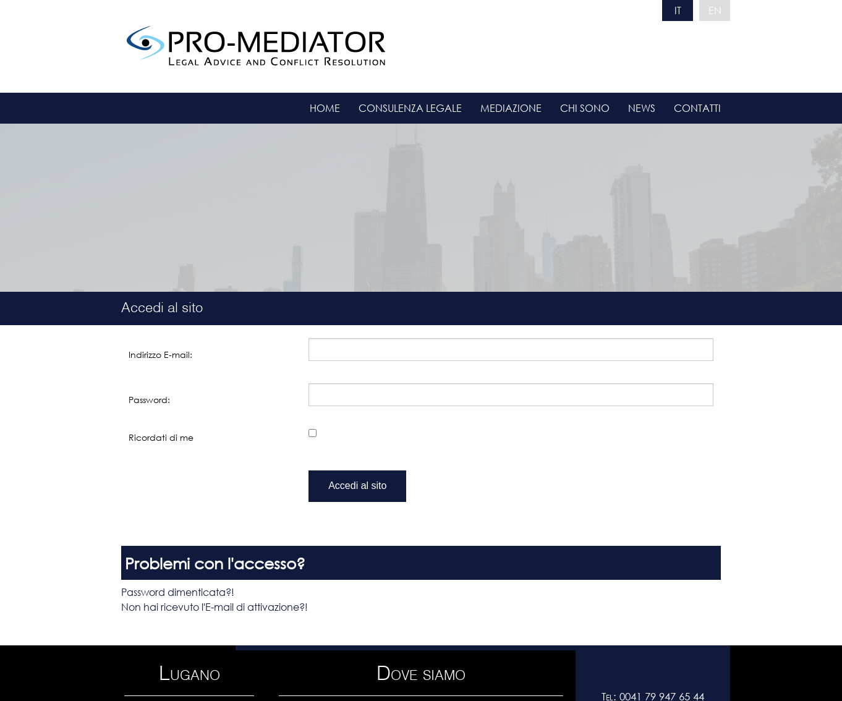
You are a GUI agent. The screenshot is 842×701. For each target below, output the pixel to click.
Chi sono (585, 107)
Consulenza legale (410, 107)
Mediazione (511, 107)
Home (325, 107)
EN (714, 10)
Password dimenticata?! (177, 591)
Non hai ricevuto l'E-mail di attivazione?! (214, 606)
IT (677, 10)
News (641, 107)
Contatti (697, 107)
